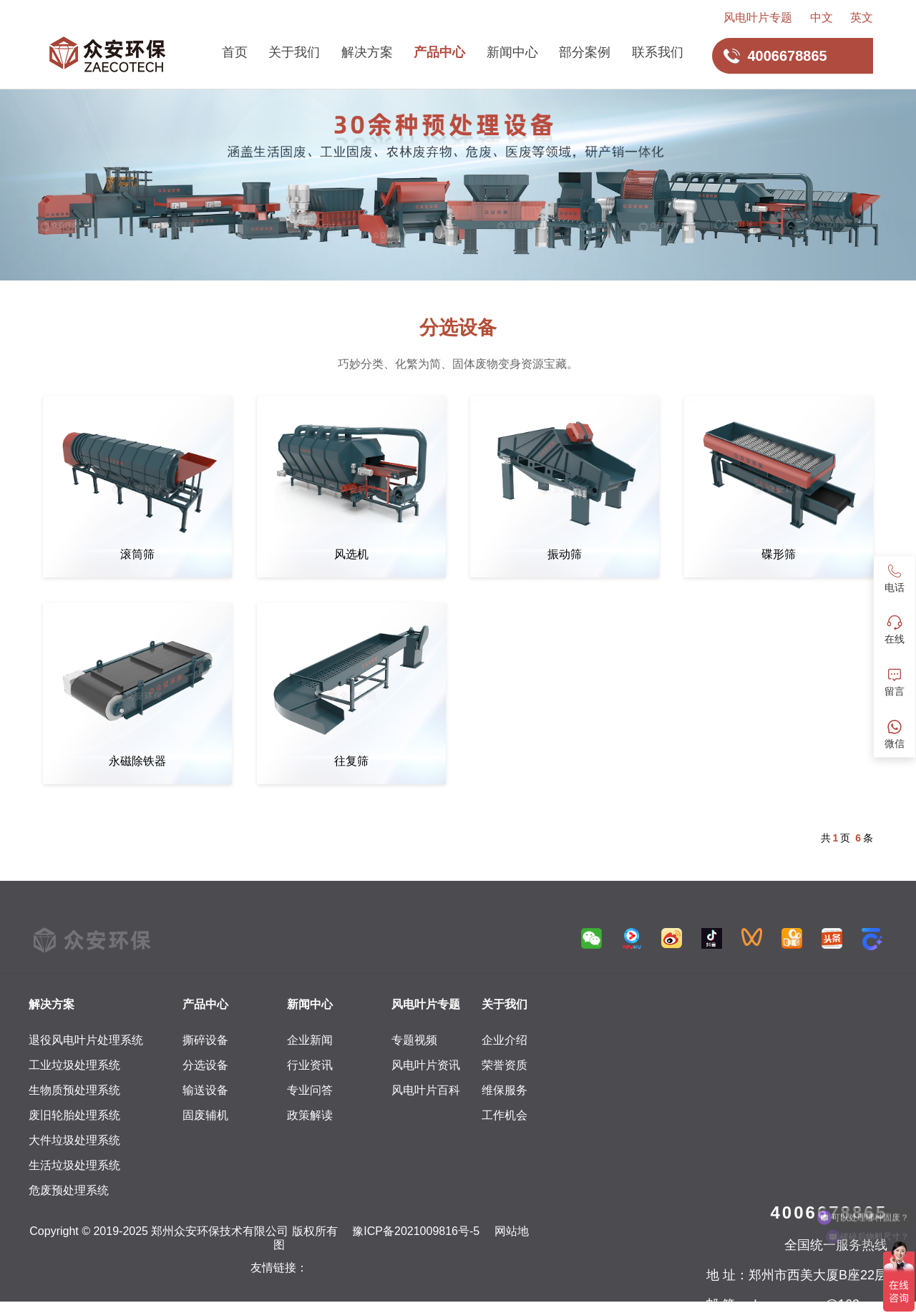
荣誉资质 (504, 1065)
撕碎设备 (205, 1040)
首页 (235, 52)
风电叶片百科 (425, 1090)
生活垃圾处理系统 (74, 1165)
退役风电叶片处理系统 (86, 1040)
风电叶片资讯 (425, 1065)
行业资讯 (310, 1065)
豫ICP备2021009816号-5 (415, 1231)
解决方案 (367, 52)
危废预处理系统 (69, 1190)
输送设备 (205, 1090)
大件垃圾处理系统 (74, 1140)
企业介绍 (504, 1040)
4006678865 (829, 1212)
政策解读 (310, 1115)
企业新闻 (310, 1040)
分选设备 (205, 1065)
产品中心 (439, 52)
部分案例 (584, 52)
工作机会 (504, 1115)
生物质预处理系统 (74, 1090)
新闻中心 (512, 52)
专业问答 (310, 1090)
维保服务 (504, 1090)
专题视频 (414, 1040)
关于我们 (294, 52)
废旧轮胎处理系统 (74, 1115)
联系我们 (657, 52)
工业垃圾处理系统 (74, 1065)
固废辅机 (205, 1115)
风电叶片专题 (757, 17)
